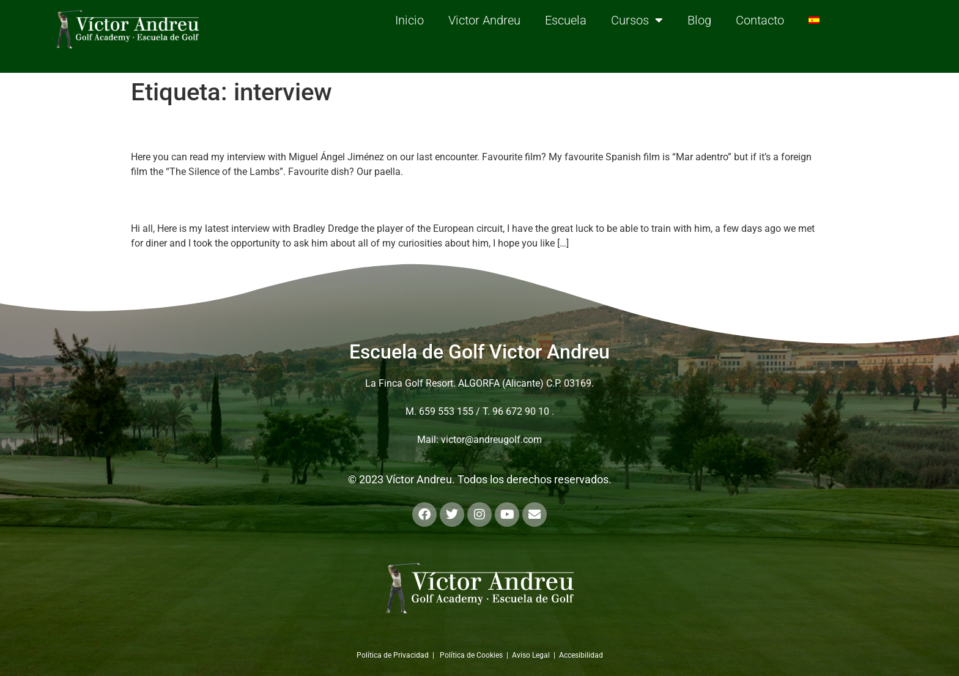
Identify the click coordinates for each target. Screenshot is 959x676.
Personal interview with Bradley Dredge (301, 200)
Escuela (566, 20)
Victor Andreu (484, 20)
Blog (699, 20)
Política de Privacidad (393, 655)
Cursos (637, 20)
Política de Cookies (471, 655)
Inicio (409, 20)
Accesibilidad (581, 655)
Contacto (760, 20)
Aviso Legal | (535, 655)
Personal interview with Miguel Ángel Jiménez (332, 128)
